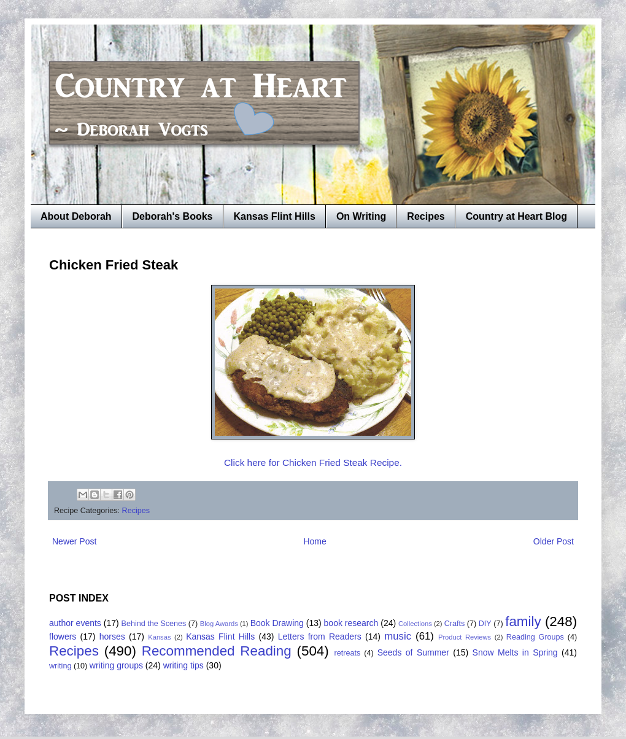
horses (112, 636)
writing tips (183, 665)
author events (75, 623)
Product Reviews (464, 637)
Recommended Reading (217, 651)
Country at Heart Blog (516, 216)
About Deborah (76, 216)
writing (60, 666)
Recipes (425, 216)
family (523, 621)
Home (314, 541)
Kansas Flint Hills (274, 216)
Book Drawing (277, 623)
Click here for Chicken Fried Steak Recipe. (313, 462)
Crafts (454, 623)
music (397, 636)
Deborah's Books (173, 216)
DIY (485, 623)
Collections (415, 623)
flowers (62, 636)
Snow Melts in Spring (515, 652)
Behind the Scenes (154, 623)
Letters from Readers (319, 636)
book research (351, 623)
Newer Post (74, 541)
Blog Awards (219, 623)
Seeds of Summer (413, 652)
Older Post (553, 541)
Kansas (159, 637)
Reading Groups (535, 637)
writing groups (116, 665)
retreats (347, 653)
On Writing (361, 216)
